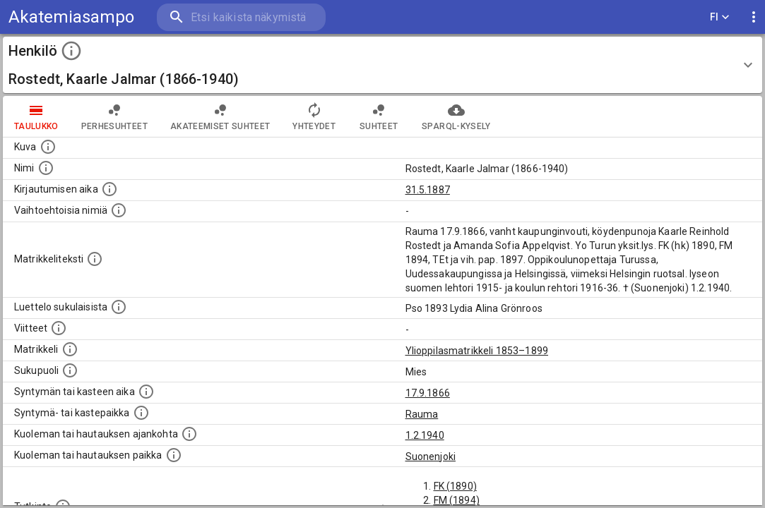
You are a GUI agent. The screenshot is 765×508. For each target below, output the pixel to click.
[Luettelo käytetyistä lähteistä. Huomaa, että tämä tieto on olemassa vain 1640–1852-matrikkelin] (58, 328)
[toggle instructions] (71, 51)
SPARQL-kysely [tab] (456, 116)
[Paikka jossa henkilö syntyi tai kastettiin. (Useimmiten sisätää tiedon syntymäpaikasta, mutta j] (141, 412)
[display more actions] (753, 17)
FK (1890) (455, 486)
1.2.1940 (424, 435)
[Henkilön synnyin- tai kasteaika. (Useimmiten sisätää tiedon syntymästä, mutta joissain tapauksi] (146, 391)
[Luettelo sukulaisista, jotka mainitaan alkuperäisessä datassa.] (118, 307)
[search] (240, 17)
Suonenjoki (430, 456)
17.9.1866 (427, 393)
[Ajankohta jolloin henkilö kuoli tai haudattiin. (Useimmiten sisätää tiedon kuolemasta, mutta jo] (189, 434)
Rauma (422, 414)
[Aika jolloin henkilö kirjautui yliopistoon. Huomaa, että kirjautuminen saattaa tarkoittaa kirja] (109, 189)
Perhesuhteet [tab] (114, 116)
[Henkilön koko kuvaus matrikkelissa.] (94, 259)
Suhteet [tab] (378, 116)
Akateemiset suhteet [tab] (220, 116)
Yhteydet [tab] (314, 116)
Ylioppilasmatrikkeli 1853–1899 (477, 350)
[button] (382, 65)
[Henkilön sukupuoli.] (70, 370)
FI (720, 17)
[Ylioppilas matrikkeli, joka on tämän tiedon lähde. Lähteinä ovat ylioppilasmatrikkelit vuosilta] (70, 349)
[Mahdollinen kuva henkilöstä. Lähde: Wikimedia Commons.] (48, 146)
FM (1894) (457, 500)
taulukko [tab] (36, 116)
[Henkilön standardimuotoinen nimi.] (46, 168)
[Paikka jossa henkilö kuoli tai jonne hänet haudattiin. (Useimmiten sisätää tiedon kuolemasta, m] (173, 455)
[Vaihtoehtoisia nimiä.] (118, 210)
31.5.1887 (427, 189)
